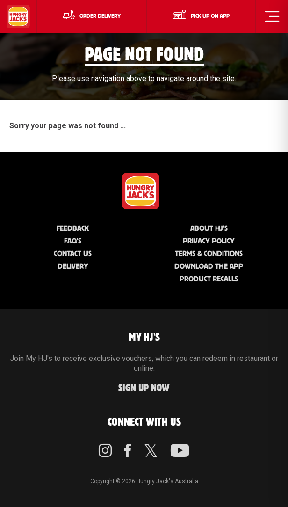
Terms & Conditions (209, 254)
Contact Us (73, 254)
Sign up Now (144, 388)
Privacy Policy (209, 241)
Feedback (73, 228)
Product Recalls (209, 279)
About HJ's (209, 228)
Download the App (208, 266)
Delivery (73, 266)
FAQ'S (72, 241)
